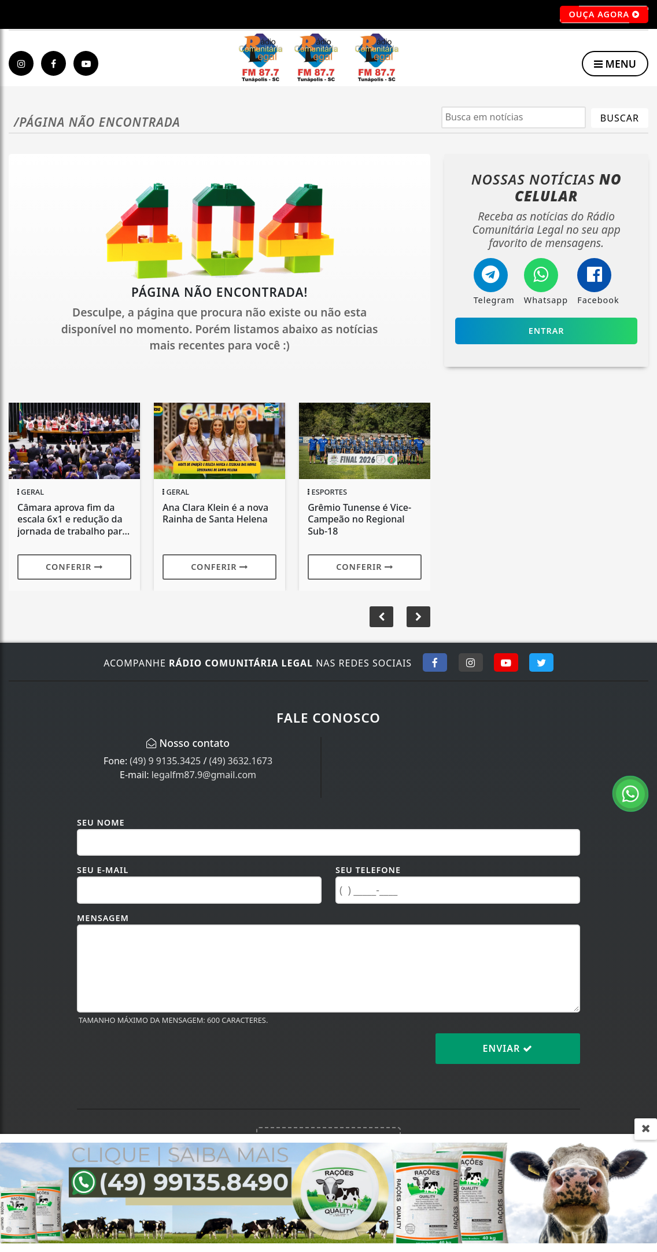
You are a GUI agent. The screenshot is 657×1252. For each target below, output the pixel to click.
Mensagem (103, 917)
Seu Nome (101, 822)
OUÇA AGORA (604, 14)
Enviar (508, 1048)
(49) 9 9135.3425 (165, 760)
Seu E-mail (102, 869)
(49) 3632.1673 (241, 760)
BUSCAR (619, 118)
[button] (418, 616)
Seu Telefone (368, 869)
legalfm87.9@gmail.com (204, 774)
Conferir (74, 566)
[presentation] (165, 1057)
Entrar (546, 330)
